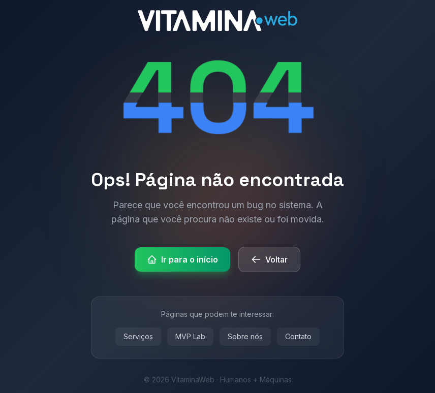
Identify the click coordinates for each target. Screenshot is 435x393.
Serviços (138, 336)
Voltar (269, 259)
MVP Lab (190, 336)
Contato (298, 336)
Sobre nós (245, 336)
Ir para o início (182, 259)
